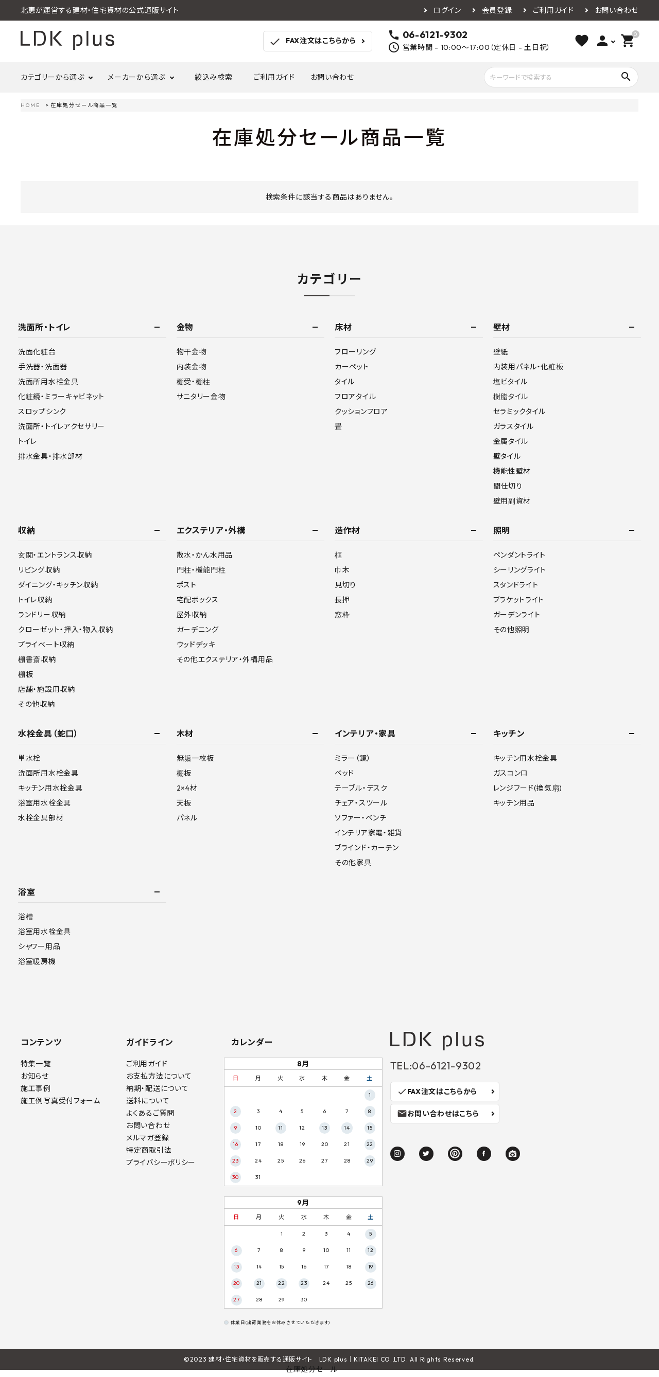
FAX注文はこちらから (312, 41)
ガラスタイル (513, 426)
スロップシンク (42, 411)
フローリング (355, 351)
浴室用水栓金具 (44, 803)
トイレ (27, 441)
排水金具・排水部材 (50, 456)
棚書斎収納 (37, 659)
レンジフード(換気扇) (528, 788)
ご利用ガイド (553, 10)
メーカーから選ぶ (136, 77)
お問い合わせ (616, 10)
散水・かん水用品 (205, 555)
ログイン (447, 10)
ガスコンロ (511, 773)
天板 (184, 803)
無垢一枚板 (196, 758)
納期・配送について (157, 1088)
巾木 (342, 570)
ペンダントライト (519, 555)
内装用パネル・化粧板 (528, 366)
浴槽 (25, 916)
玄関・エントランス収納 (55, 555)
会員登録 (497, 10)
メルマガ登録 (147, 1137)
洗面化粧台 (37, 351)
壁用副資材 (512, 501)
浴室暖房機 (37, 961)
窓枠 (342, 614)
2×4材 (187, 788)
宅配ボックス (198, 599)
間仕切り (508, 486)
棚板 (25, 674)
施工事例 (36, 1088)
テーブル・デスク (361, 788)
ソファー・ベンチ (361, 817)
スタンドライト (516, 584)
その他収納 (36, 704)
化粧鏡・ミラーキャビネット (61, 396)
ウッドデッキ (196, 644)
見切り (345, 584)
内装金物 (192, 366)
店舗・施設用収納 (46, 689)
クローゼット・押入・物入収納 (65, 629)
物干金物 (192, 351)
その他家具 (353, 862)
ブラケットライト (519, 599)
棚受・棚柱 (194, 381)
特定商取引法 (148, 1150)
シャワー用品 (39, 946)
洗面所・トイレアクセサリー (61, 426)
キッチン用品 (514, 803)
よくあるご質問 (150, 1113)
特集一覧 (36, 1063)
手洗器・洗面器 (42, 366)
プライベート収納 (46, 644)
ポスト (187, 584)
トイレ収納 (35, 599)
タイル (345, 381)
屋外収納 (192, 614)
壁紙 (500, 351)
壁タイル (507, 456)
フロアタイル (355, 396)
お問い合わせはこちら (438, 1113)
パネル (187, 817)
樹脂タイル (511, 396)
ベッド (344, 773)
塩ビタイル (510, 381)
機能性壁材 (512, 471)
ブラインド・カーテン (367, 847)
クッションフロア (361, 411)
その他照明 (511, 629)
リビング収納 (39, 570)
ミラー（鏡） (353, 758)
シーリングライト (520, 570)
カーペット (352, 366)
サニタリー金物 (201, 396)
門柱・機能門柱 (201, 570)
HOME (30, 105)
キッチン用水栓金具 (50, 788)
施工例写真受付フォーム (60, 1100)
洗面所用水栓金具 (48, 381)
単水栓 (29, 758)
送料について (147, 1100)
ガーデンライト (517, 614)
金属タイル (511, 441)
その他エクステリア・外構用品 (225, 659)
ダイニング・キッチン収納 (58, 584)
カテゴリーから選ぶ (52, 77)
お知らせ (35, 1076)
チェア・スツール (361, 803)
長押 (342, 599)
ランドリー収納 (42, 614)
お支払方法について (159, 1076)
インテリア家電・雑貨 (368, 832)
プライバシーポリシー (161, 1162)
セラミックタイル (519, 411)
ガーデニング (198, 629)
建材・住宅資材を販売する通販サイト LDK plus (278, 1359)
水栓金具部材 (40, 817)
